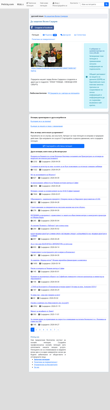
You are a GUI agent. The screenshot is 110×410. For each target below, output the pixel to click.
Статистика (80, 65)
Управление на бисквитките (45, 395)
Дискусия (65, 65)
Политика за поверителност (43, 69)
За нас (36, 397)
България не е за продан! (41, 151)
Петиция (35, 65)
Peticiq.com (7, 4)
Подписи (50, 65)
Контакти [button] (74, 3)
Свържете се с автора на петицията (63, 123)
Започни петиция (31, 4)
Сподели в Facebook (41, 58)
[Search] (92, 4)
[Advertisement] (69, 27)
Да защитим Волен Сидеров (56, 46)
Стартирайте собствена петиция (57, 176)
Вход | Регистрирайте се (60, 4)
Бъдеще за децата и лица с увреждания (47, 156)
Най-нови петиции (44, 4)
